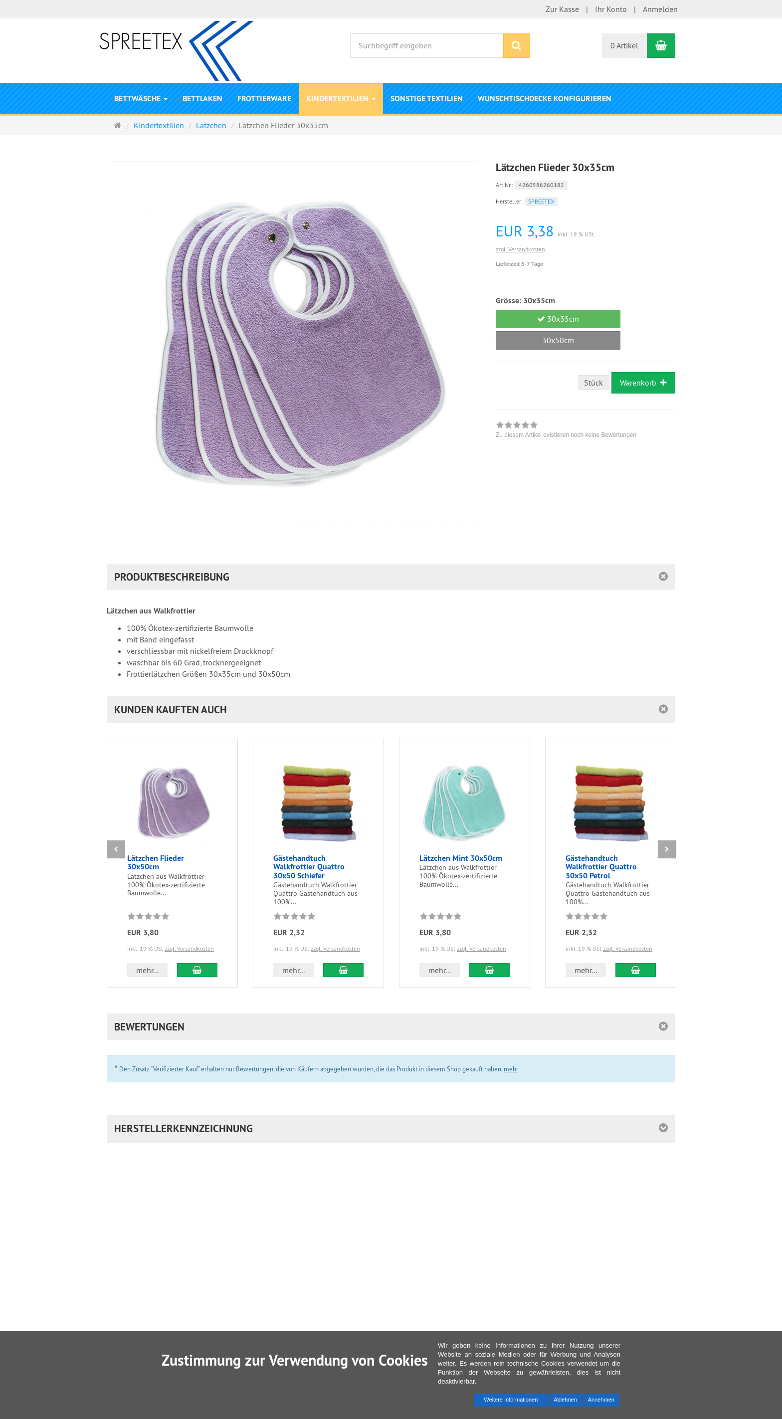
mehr (511, 1069)
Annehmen (601, 1400)
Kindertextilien (341, 98)
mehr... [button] (147, 970)
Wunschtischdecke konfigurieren (544, 98)
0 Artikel (624, 45)
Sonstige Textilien (427, 98)
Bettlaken (202, 98)
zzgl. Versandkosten (520, 249)
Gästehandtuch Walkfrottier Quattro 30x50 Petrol (601, 867)
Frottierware (264, 98)
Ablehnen (565, 1400)
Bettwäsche (141, 98)
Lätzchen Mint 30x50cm (460, 858)
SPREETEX (541, 201)
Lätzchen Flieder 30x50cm (155, 862)
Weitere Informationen (511, 1400)
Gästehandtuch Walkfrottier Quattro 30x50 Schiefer (309, 867)
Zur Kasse (562, 9)
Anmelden (660, 9)
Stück (593, 383)
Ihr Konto (611, 9)
